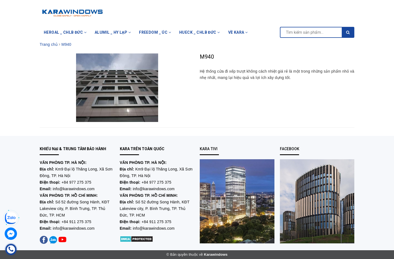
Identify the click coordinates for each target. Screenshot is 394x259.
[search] (348, 32)
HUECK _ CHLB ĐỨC (199, 32)
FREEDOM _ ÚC (155, 32)
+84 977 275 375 (76, 182)
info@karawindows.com (74, 189)
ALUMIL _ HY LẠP (113, 32)
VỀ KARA (238, 32)
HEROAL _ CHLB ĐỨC (65, 32)
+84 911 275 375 (76, 222)
